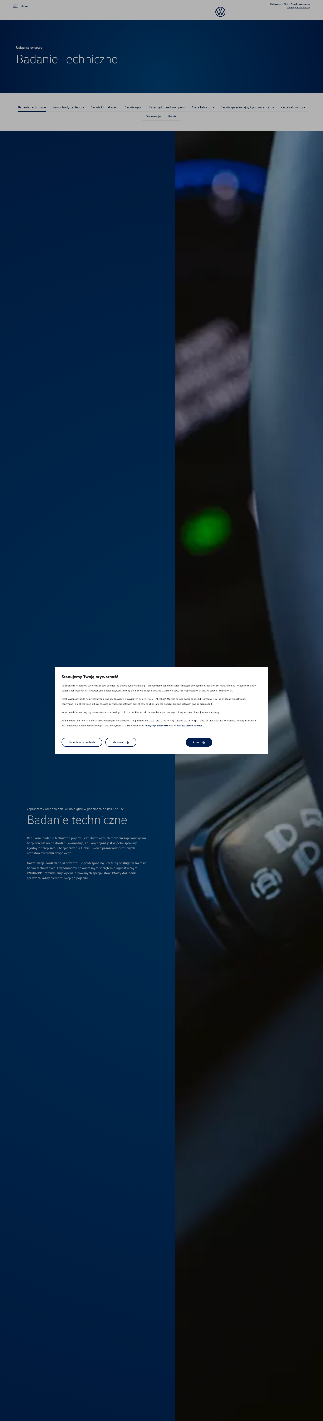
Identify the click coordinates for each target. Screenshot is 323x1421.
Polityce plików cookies (189, 725)
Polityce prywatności (156, 725)
